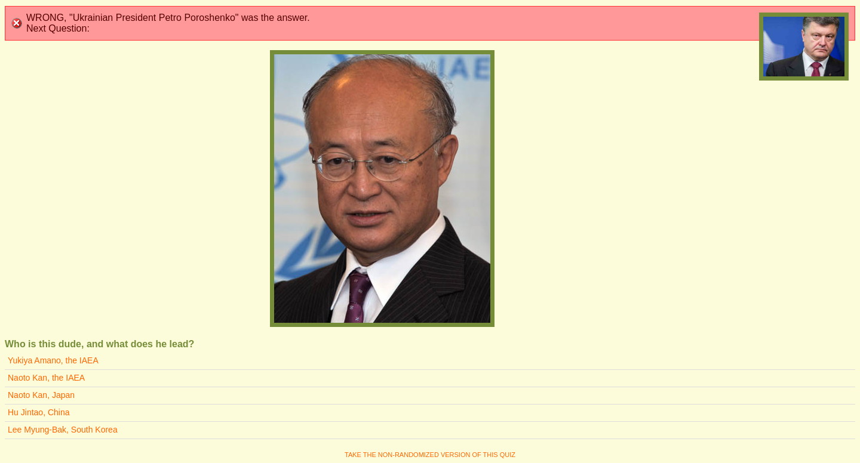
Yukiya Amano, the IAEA (53, 360)
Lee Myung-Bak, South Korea (63, 429)
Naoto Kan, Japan (41, 395)
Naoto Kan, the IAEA (46, 377)
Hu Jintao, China (39, 412)
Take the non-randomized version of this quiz (430, 454)
